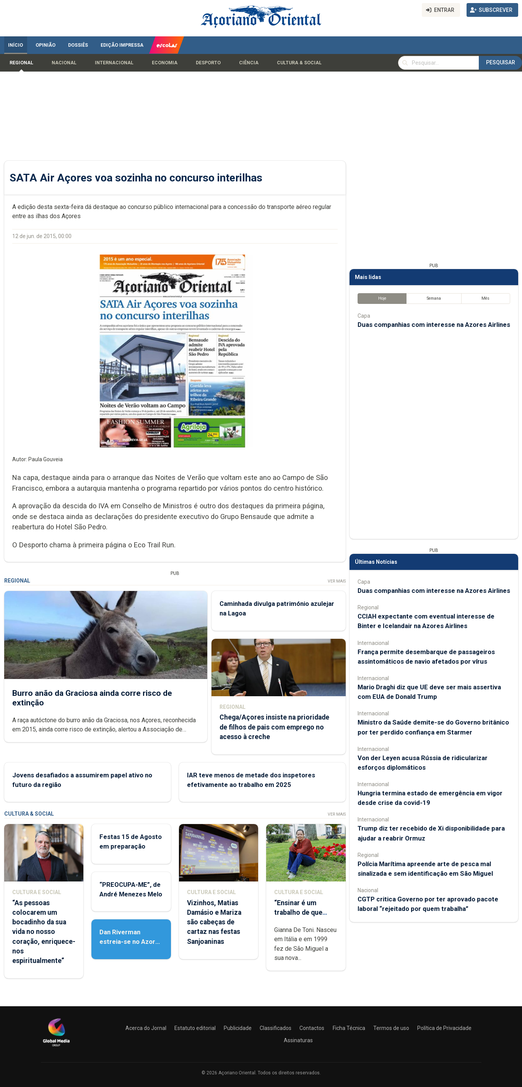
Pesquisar (500, 62)
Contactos (311, 1028)
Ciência (249, 62)
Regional (21, 62)
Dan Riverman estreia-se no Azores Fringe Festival (131, 941)
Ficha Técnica (349, 1028)
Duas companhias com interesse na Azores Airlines (434, 324)
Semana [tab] (433, 298)
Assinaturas (298, 1040)
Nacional (64, 62)
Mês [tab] (485, 298)
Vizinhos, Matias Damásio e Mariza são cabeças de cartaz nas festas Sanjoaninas (214, 922)
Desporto (208, 62)
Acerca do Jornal (145, 1028)
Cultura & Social (299, 62)
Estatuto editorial (195, 1028)
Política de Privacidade (444, 1028)
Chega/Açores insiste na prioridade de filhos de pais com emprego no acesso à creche (274, 726)
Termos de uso (391, 1028)
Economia (164, 62)
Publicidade (238, 1028)
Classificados (275, 1028)
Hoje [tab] (382, 298)
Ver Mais (336, 581)
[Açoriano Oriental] (56, 1047)
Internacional (114, 62)
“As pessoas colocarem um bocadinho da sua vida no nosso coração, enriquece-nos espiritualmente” (43, 932)
